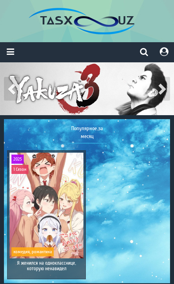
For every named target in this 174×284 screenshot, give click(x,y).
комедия (21, 251)
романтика (42, 251)
